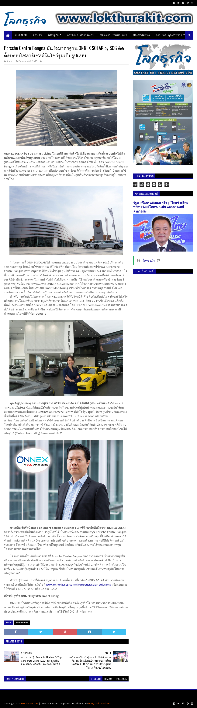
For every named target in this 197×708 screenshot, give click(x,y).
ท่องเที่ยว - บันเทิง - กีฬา (113, 35)
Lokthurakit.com (29, 703)
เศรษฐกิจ (53, 35)
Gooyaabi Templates (99, 703)
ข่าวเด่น (37, 35)
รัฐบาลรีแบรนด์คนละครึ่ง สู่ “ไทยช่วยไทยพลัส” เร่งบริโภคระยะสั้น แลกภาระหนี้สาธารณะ (160, 207)
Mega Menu (21, 35)
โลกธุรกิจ (148, 260)
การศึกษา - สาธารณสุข (80, 35)
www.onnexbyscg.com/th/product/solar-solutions (78, 584)
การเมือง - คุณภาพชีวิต (169, 35)
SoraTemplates (61, 703)
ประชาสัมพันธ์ (141, 35)
